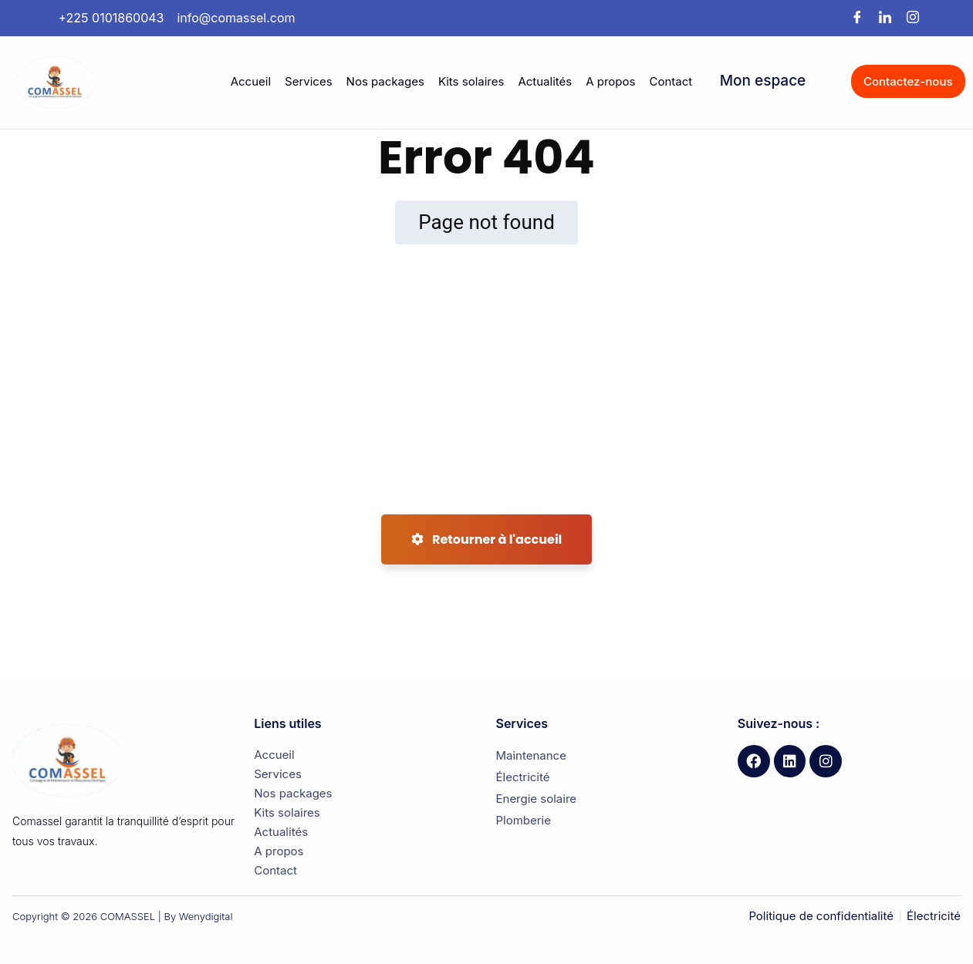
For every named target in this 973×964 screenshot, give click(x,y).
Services (309, 81)
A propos (610, 81)
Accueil (251, 81)
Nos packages (385, 81)
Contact (670, 81)
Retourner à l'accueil (487, 539)
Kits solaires (471, 81)
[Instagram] (913, 18)
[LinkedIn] (885, 18)
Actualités (545, 81)
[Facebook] (857, 18)
